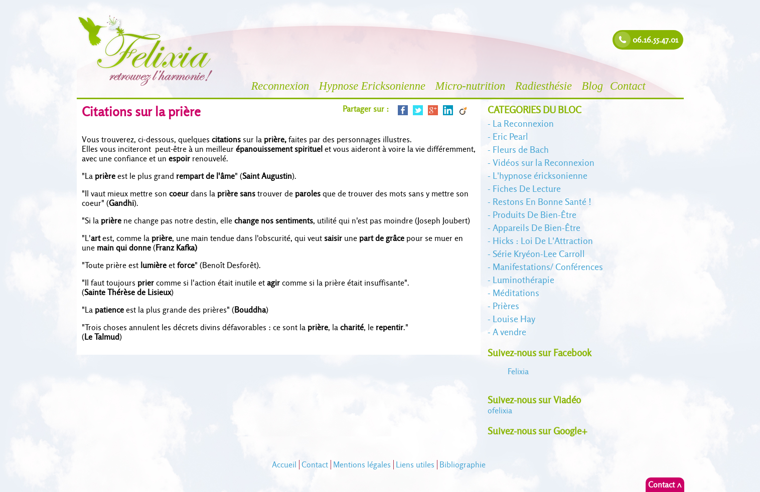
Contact (629, 86)
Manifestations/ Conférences (548, 267)
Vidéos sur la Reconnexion (543, 162)
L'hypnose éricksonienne (540, 175)
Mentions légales (362, 464)
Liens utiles (415, 464)
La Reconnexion (523, 123)
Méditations (516, 293)
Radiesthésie (545, 86)
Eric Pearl (510, 136)
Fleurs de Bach (521, 149)
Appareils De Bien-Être (536, 227)
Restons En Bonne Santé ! (542, 201)
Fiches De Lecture (527, 188)
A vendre (509, 332)
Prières (506, 306)
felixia (500, 410)
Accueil (284, 464)
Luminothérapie (523, 280)
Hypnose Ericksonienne (373, 86)
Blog (592, 86)
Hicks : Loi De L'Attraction (543, 240)
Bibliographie (462, 464)
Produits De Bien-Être (534, 214)
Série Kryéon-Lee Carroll (539, 254)
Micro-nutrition (471, 86)
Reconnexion (281, 86)
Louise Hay (514, 319)
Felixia (518, 371)
